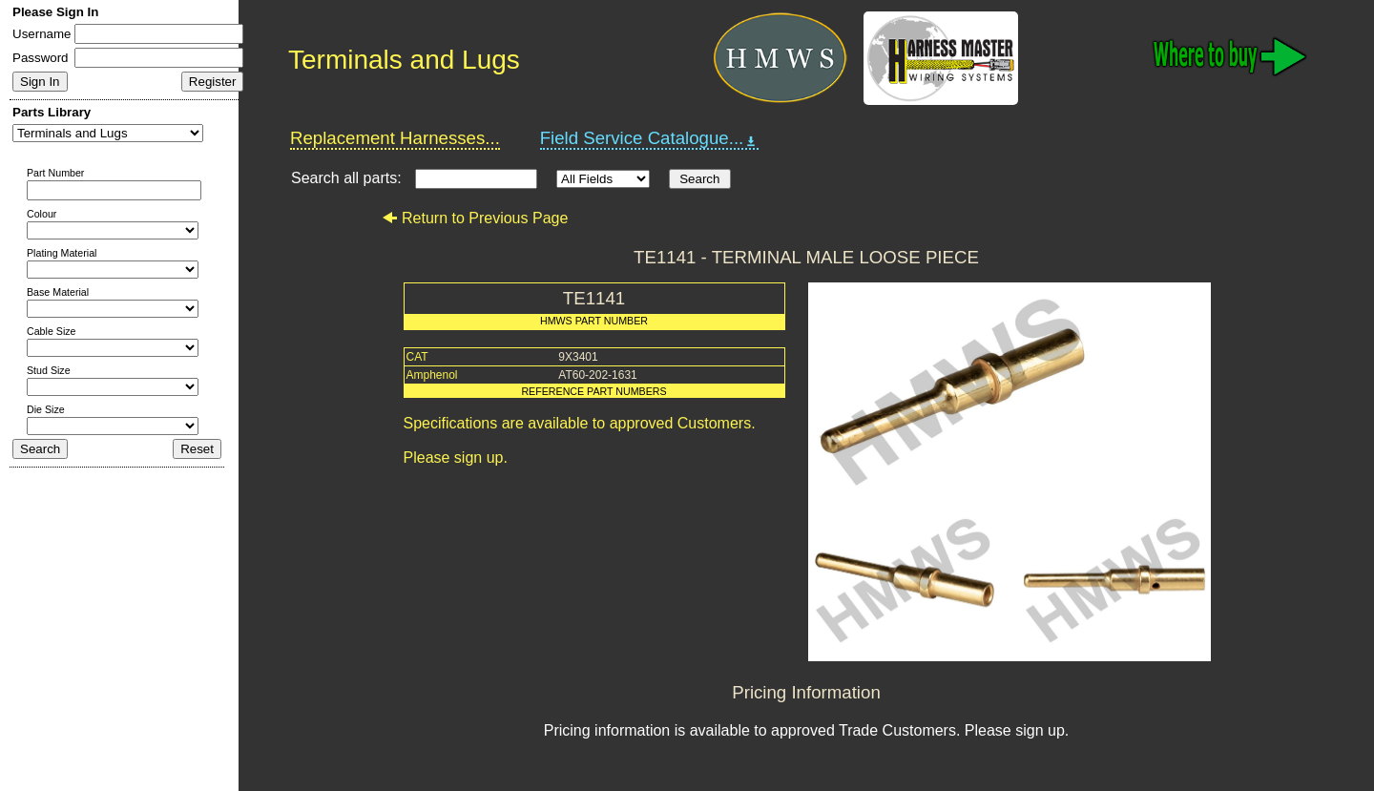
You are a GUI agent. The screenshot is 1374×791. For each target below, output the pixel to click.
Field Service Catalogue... (650, 138)
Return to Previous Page (475, 218)
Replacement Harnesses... (395, 138)
